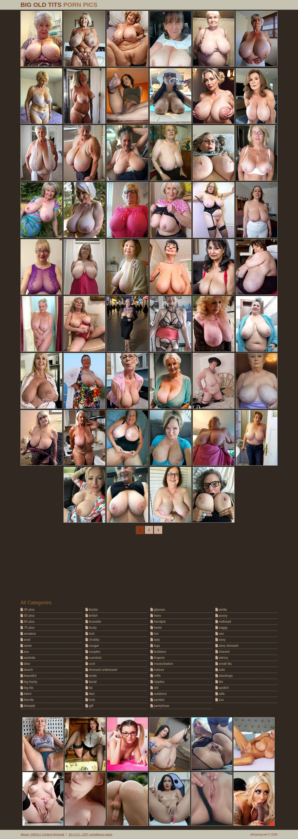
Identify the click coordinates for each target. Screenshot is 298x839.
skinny (221, 657)
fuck (90, 700)
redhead (223, 621)
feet (89, 694)
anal (25, 639)
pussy (221, 615)
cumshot (93, 657)
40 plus (27, 609)
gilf (89, 706)
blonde (27, 700)
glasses (157, 609)
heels (156, 627)
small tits (223, 663)
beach (26, 669)
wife (220, 694)
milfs (155, 675)
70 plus (27, 627)
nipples (157, 681)
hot (154, 633)
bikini (25, 694)
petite (221, 609)
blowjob (27, 706)
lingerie (157, 657)
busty (91, 627)
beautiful (28, 675)
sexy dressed (226, 645)
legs (155, 645)
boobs (91, 609)
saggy (221, 627)
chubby (92, 639)
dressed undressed (101, 669)
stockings (224, 675)
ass (24, 651)
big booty (28, 681)
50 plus (27, 615)
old (154, 687)
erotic (91, 675)
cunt (90, 663)
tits (219, 681)
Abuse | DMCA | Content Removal (42, 834)
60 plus (27, 621)
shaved (222, 651)
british (91, 615)
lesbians (158, 651)
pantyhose (159, 706)
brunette (93, 621)
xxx (219, 700)
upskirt (222, 687)
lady (155, 639)
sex (219, 633)
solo (220, 669)
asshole (27, 657)
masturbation (161, 663)
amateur (28, 633)
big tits (27, 687)
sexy (220, 639)
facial (91, 681)
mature (157, 669)
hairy (155, 615)
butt (89, 633)
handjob (158, 621)
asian (26, 645)
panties (157, 700)
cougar (92, 645)
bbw (25, 663)
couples (92, 651)
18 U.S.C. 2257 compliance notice (90, 834)
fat (89, 687)
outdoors (158, 694)
